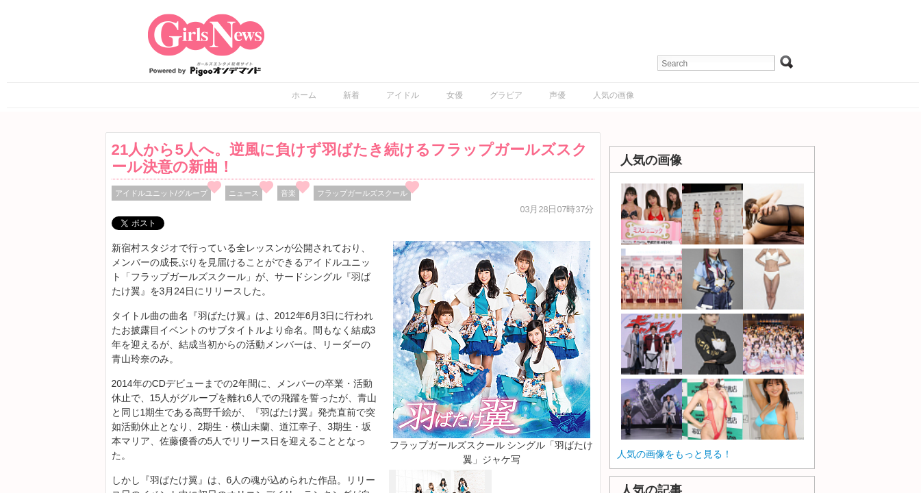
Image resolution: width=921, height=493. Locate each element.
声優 (557, 95)
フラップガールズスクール (362, 193)
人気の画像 (613, 95)
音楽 (288, 193)
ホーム (304, 95)
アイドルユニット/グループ (161, 193)
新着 (351, 95)
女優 (454, 95)
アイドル (402, 95)
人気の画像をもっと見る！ (674, 453)
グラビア (506, 95)
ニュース (244, 193)
